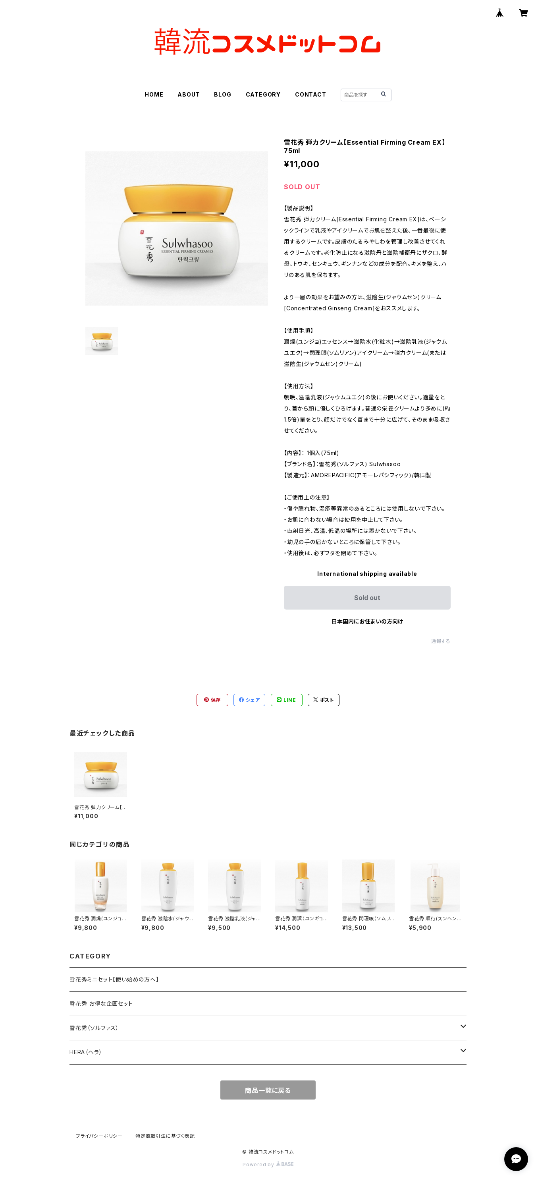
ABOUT (188, 94)
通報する (441, 641)
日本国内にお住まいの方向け (367, 621)
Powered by (268, 1164)
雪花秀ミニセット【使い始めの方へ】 (114, 979)
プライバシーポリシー (99, 1136)
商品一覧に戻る (268, 1090)
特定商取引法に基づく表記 (165, 1136)
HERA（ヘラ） (85, 1052)
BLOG (222, 94)
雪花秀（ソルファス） (94, 1027)
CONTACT (310, 94)
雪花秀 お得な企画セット (101, 1003)
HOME (154, 94)
